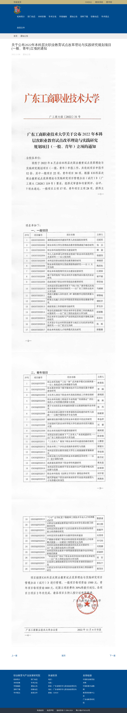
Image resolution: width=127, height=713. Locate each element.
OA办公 (88, 2)
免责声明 (50, 710)
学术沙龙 (52, 17)
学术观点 (105, 17)
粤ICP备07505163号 (83, 710)
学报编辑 (63, 17)
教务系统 (99, 2)
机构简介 (21, 17)
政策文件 (21, 28)
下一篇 (112, 656)
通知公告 (74, 17)
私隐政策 (40, 710)
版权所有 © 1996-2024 (65, 710)
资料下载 (84, 17)
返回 (63, 656)
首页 (15, 36)
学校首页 (17, 2)
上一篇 (14, 656)
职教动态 (95, 17)
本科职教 (42, 17)
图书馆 (109, 2)
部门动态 (31, 17)
